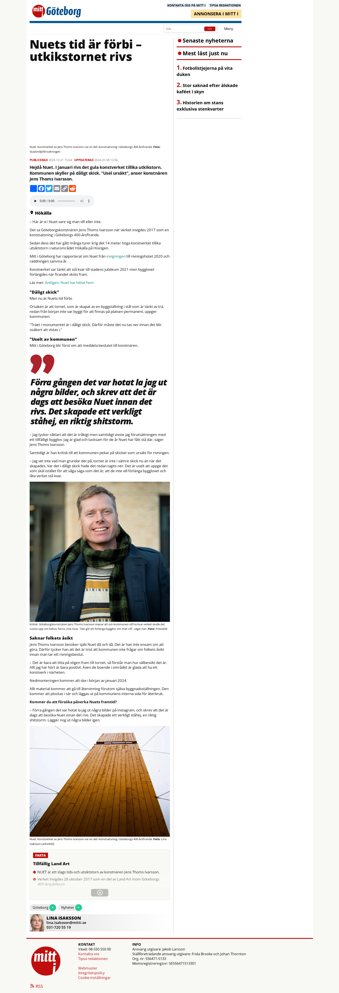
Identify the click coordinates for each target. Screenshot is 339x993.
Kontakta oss (88, 954)
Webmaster (87, 968)
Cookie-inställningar (94, 977)
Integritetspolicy (91, 973)
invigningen (115, 256)
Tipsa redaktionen (93, 958)
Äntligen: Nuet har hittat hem (69, 282)
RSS (36, 986)
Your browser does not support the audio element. (62, 201)
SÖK (210, 28)
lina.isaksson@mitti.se (66, 922)
